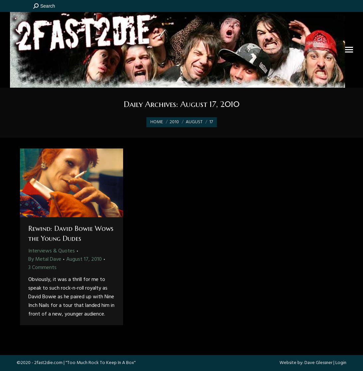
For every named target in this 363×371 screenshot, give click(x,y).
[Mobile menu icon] (349, 49)
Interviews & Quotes (51, 251)
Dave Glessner (318, 363)
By (44, 259)
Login (340, 363)
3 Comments (42, 268)
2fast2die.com (48, 363)
